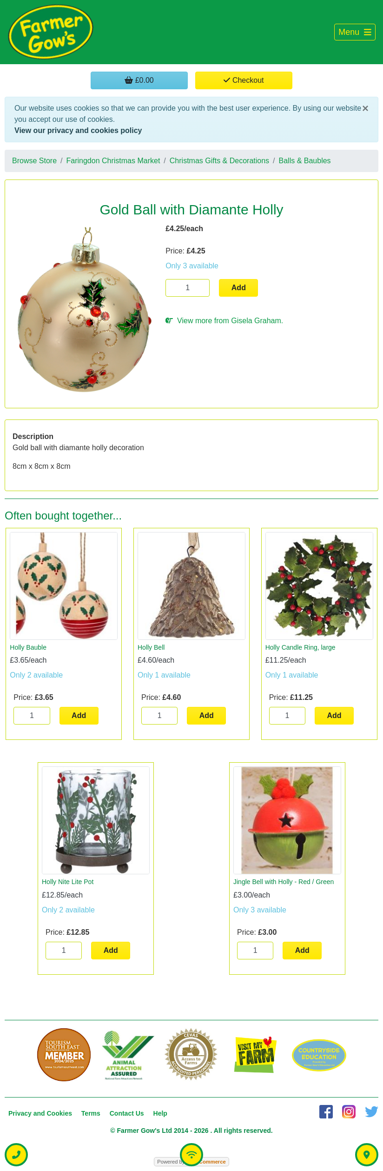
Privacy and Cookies (40, 1113)
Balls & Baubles (305, 161)
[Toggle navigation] (355, 32)
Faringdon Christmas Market (113, 161)
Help (160, 1113)
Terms (90, 1113)
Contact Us (127, 1113)
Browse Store (34, 161)
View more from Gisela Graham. (224, 321)
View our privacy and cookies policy (78, 130)
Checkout (244, 80)
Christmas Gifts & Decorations (219, 161)
